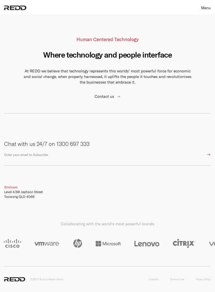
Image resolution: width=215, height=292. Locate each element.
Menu (206, 8)
